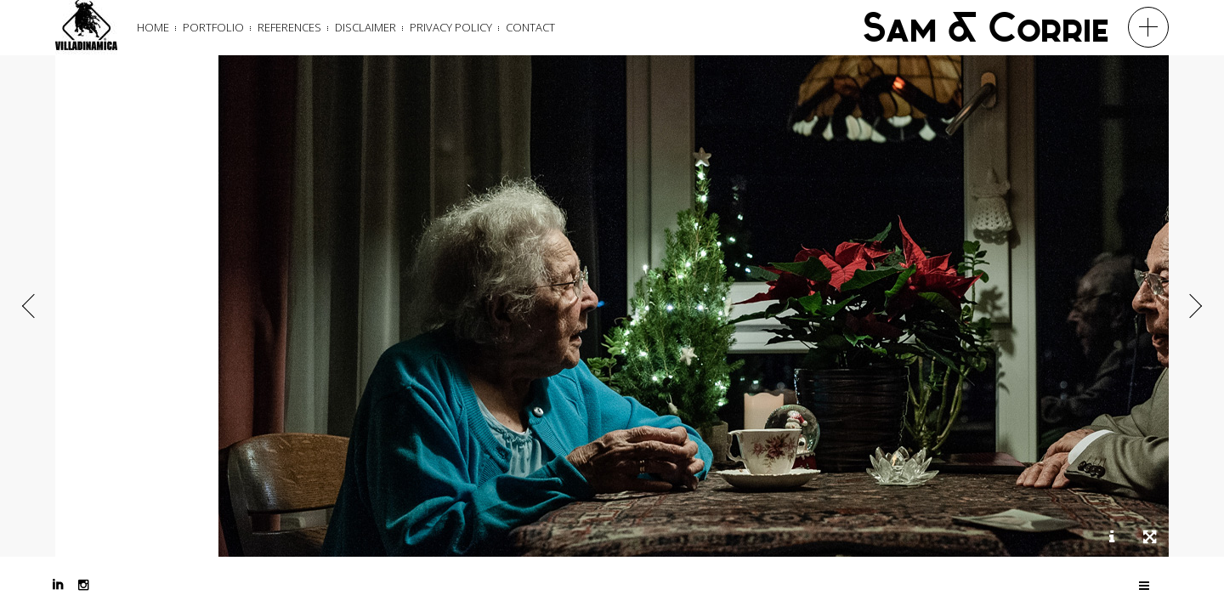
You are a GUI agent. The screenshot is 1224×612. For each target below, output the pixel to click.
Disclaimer (365, 27)
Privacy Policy (451, 27)
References (289, 27)
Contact (530, 27)
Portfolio (213, 27)
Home (153, 27)
